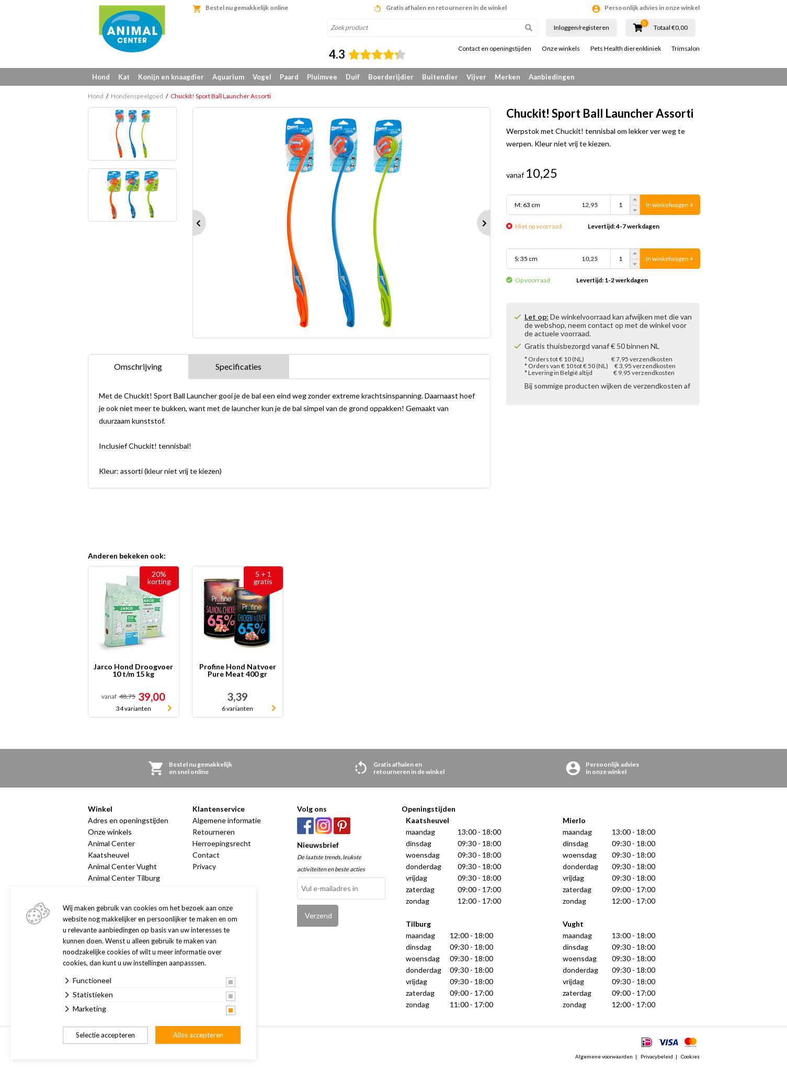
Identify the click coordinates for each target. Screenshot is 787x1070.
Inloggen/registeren (581, 27)
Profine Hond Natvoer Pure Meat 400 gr (237, 670)
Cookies (690, 1056)
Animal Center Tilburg (124, 877)
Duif (353, 77)
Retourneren (213, 831)
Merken (507, 77)
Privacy (204, 866)
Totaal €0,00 (671, 28)
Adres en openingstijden (128, 820)
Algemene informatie (226, 820)
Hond (101, 77)
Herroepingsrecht (221, 843)
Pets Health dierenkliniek (625, 48)
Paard (289, 77)
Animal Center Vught (122, 866)
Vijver (476, 77)
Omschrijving (138, 366)
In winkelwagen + (669, 205)
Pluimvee (322, 77)
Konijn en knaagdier (171, 77)
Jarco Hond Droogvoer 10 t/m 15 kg (133, 670)
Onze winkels (561, 48)
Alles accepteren (198, 1035)
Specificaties (238, 366)
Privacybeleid (657, 1056)
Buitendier (440, 77)
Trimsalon (685, 48)
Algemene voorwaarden (604, 1056)
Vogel (262, 77)
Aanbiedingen (552, 77)
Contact (206, 854)
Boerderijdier (391, 77)
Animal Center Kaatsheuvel (111, 849)
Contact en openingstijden (494, 48)
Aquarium (228, 77)
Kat (124, 77)
